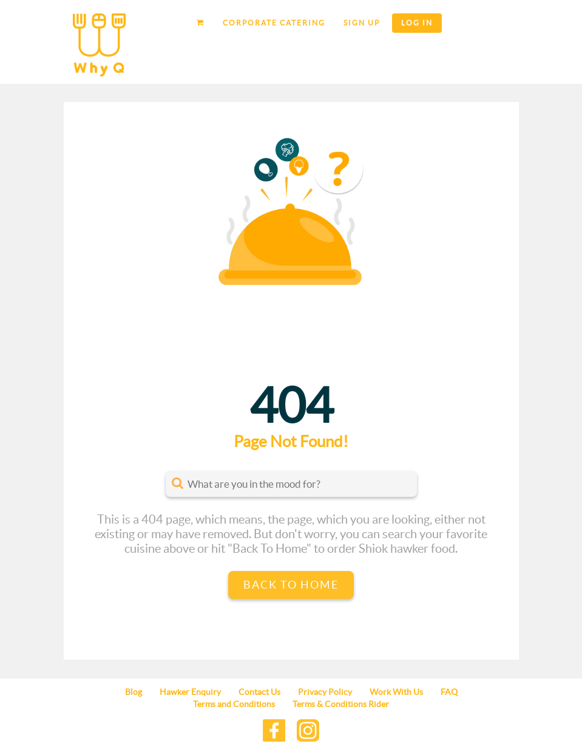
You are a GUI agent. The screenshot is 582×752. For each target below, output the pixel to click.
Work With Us (396, 692)
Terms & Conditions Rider (341, 704)
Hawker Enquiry (190, 692)
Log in (417, 23)
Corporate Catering (274, 23)
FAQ (449, 692)
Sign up (361, 23)
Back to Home (291, 584)
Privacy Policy (325, 692)
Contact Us (259, 692)
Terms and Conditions (234, 704)
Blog (133, 692)
